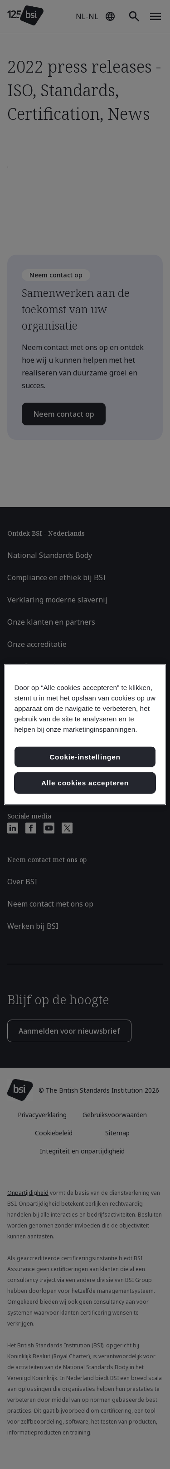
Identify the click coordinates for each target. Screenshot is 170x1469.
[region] (84, 734)
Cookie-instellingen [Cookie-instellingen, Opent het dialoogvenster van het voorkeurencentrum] (85, 756)
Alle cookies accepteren (85, 783)
